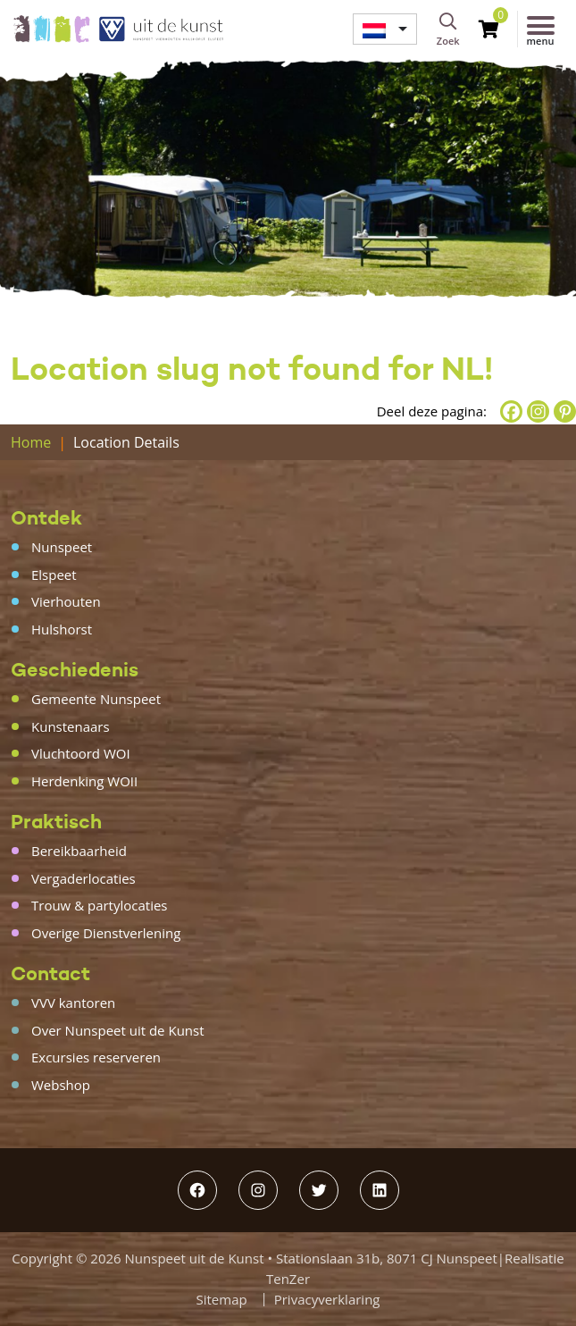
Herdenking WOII (84, 781)
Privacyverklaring (327, 1299)
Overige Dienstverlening (105, 933)
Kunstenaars (70, 726)
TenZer (288, 1279)
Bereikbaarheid (79, 851)
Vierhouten (66, 601)
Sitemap (221, 1299)
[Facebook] (511, 411)
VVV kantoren (73, 1002)
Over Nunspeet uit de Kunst (118, 1030)
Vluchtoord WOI (80, 753)
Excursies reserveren (96, 1057)
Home (31, 442)
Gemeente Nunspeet (96, 699)
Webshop (60, 1085)
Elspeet (54, 574)
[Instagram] (538, 411)
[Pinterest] (565, 411)
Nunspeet (61, 547)
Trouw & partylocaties (99, 905)
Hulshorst (61, 629)
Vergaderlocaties (83, 878)
